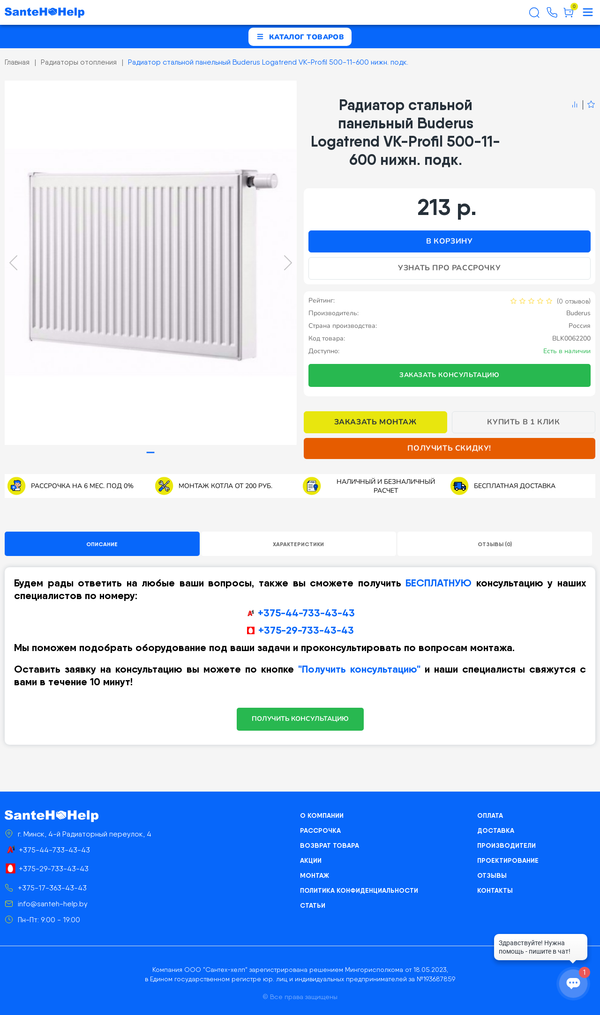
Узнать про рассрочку (449, 268)
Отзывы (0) (495, 544)
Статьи (312, 905)
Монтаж (314, 875)
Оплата (490, 815)
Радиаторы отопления (79, 62)
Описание (102, 544)
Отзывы (492, 875)
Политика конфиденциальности (359, 890)
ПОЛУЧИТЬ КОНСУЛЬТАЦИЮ (300, 718)
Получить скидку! (449, 448)
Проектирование (508, 860)
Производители (506, 845)
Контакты (495, 890)
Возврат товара (329, 845)
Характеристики (298, 544)
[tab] (151, 452)
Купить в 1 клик (523, 422)
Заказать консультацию (449, 374)
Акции (311, 860)
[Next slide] (288, 262)
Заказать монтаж (375, 422)
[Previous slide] (13, 262)
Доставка (495, 830)
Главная (17, 62)
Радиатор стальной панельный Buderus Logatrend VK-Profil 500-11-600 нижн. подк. (268, 62)
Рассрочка (320, 830)
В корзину (449, 241)
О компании (322, 815)
